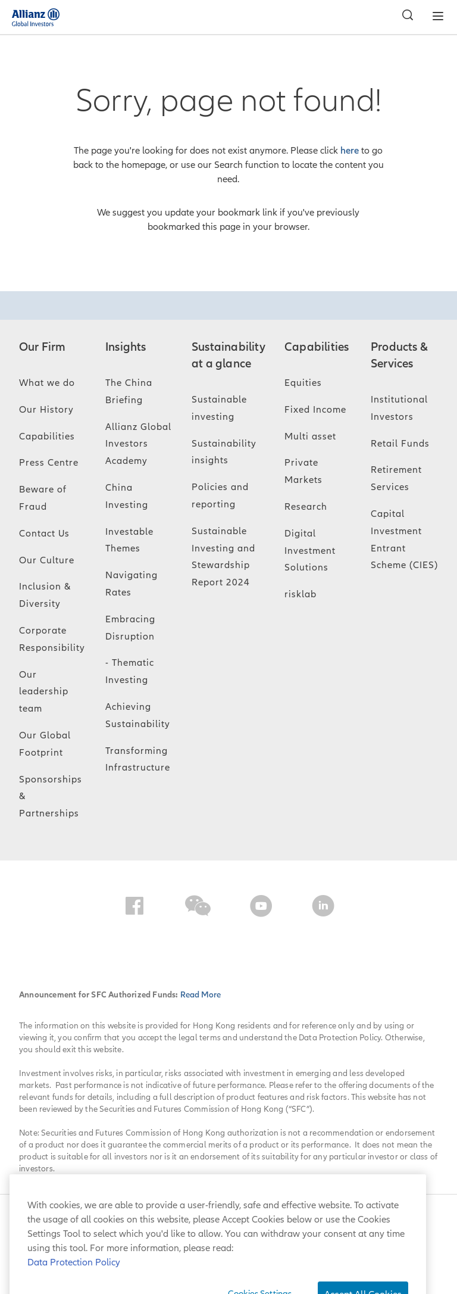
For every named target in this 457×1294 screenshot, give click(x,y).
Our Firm (42, 347)
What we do (47, 383)
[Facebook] (134, 908)
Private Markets (303, 471)
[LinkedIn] (323, 908)
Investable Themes (129, 540)
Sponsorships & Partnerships (50, 797)
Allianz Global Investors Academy (138, 444)
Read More (200, 995)
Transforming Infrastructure (137, 759)
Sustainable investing (219, 408)
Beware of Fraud (43, 498)
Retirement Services (396, 478)
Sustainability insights (224, 452)
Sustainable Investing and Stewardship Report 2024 (223, 556)
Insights (125, 347)
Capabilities (47, 436)
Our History (46, 410)
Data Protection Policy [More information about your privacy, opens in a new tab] (73, 1280)
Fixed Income (315, 410)
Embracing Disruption (130, 628)
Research (305, 507)
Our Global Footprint (45, 744)
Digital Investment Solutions (310, 551)
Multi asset (310, 436)
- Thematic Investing (129, 671)
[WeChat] (197, 908)
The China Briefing (128, 391)
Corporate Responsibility (52, 639)
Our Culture (46, 560)
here (349, 151)
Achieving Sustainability (137, 715)
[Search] (404, 17)
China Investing (126, 496)
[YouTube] (261, 908)
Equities (303, 383)
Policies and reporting (220, 495)
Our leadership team (43, 692)
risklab (300, 594)
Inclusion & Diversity (45, 595)
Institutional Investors (399, 408)
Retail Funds (400, 444)
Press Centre (49, 463)
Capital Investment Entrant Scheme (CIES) (404, 539)
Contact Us (44, 534)
